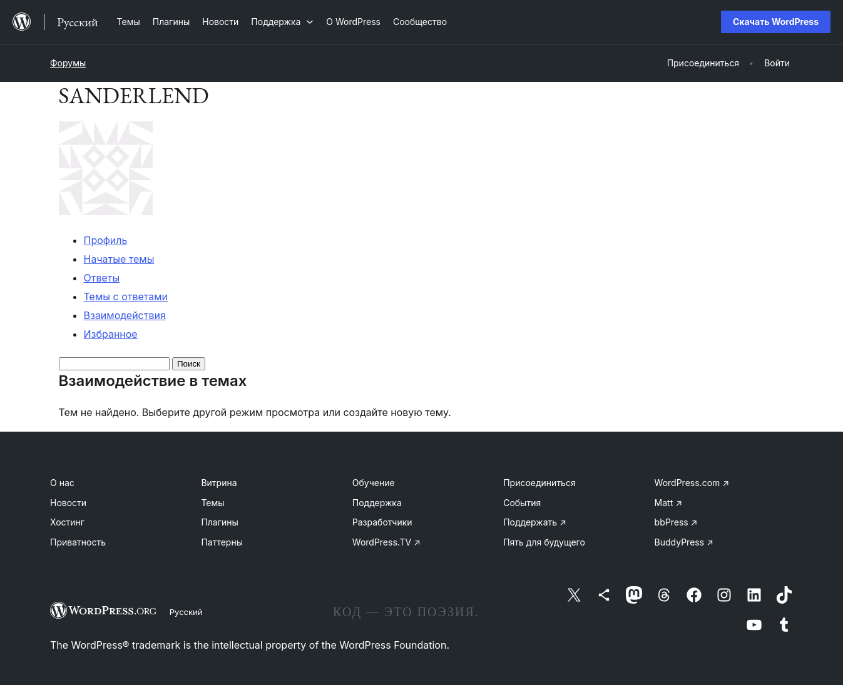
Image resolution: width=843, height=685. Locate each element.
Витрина (219, 482)
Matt (668, 502)
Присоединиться (539, 482)
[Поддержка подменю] (282, 21)
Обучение (373, 482)
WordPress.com (692, 482)
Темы (212, 502)
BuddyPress (684, 542)
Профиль (106, 240)
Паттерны (222, 542)
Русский (186, 612)
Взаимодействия (125, 315)
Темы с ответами (126, 296)
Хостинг (67, 522)
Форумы (68, 63)
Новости (68, 502)
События (522, 502)
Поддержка (377, 502)
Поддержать (534, 522)
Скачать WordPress (776, 21)
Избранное (111, 334)
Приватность (78, 542)
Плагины (219, 522)
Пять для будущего (544, 542)
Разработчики (382, 522)
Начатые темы (119, 259)
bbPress (676, 522)
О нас (62, 482)
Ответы (102, 277)
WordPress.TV (386, 542)
